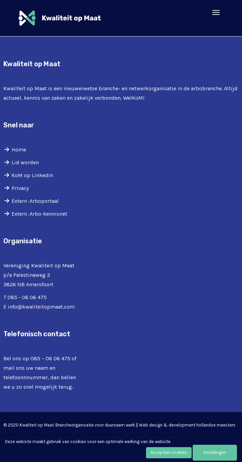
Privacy (20, 188)
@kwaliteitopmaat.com (41, 306)
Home (18, 149)
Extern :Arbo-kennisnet (39, 214)
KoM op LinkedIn (32, 175)
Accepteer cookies (168, 452)
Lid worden (25, 162)
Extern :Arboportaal (35, 201)
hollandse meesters (216, 425)
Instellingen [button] (214, 452)
